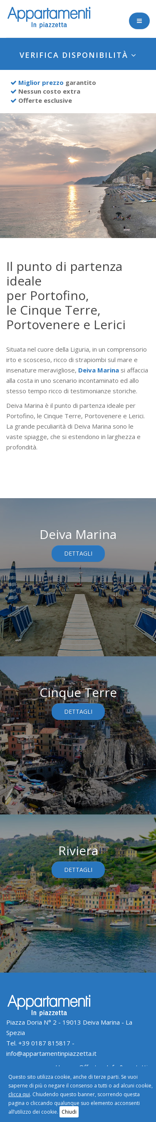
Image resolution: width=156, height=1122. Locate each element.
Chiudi (69, 1111)
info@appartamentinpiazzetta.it (51, 1053)
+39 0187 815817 (44, 1043)
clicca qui (19, 1094)
